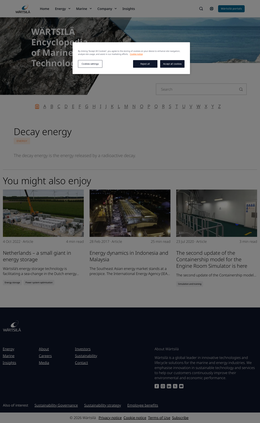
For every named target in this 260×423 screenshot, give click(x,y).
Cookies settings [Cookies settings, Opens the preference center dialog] (90, 63)
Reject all (145, 63)
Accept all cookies (172, 63)
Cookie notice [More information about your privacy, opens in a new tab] (136, 54)
